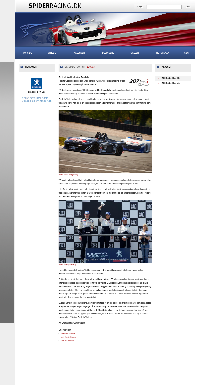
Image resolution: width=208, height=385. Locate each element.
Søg (186, 53)
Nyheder (52, 53)
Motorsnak (162, 53)
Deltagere (108, 53)
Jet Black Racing (68, 337)
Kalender (79, 53)
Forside (27, 53)
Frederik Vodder (68, 333)
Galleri (134, 53)
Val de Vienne (67, 341)
